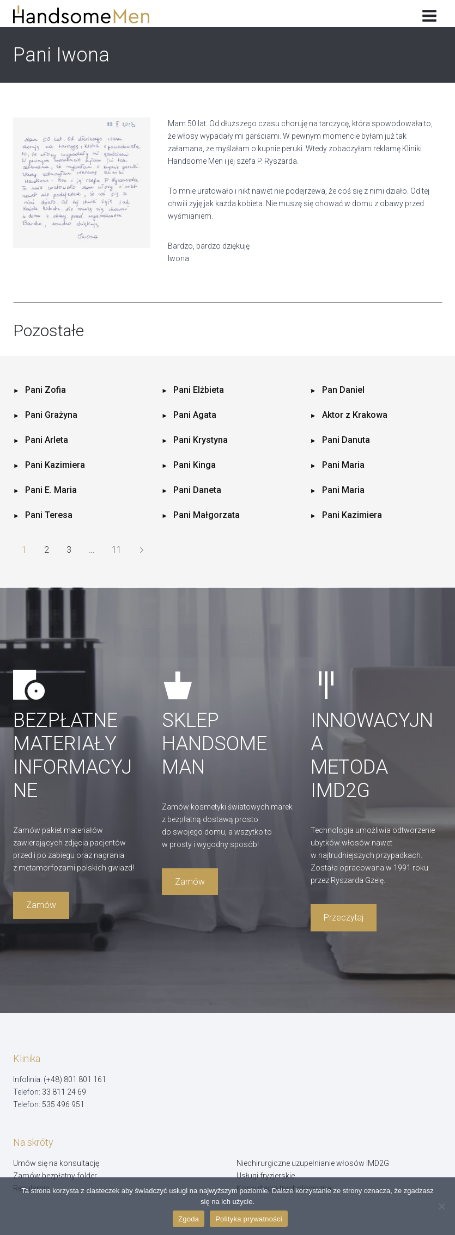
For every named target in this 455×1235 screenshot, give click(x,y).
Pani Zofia (45, 390)
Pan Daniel (343, 390)
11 (117, 550)
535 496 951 (63, 1104)
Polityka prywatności (248, 1219)
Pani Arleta (46, 440)
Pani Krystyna (200, 440)
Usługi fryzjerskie (265, 1175)
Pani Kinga (194, 465)
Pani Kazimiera (55, 465)
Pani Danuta (346, 440)
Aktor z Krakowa (354, 415)
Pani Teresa (48, 515)
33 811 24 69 (64, 1092)
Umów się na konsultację (56, 1163)
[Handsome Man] (89, 14)
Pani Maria (343, 465)
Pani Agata (194, 415)
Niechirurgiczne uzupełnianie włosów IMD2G (312, 1163)
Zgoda (188, 1219)
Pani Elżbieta (198, 390)
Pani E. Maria (51, 490)
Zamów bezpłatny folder (55, 1175)
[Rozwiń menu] (429, 13)
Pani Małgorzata (206, 515)
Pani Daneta (197, 490)
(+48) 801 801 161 (75, 1079)
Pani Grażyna (51, 415)
